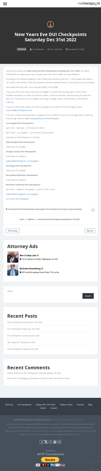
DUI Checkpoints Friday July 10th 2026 (23, 329)
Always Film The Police (45, 404)
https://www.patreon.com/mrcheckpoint (42, 118)
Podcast (80, 404)
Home (22, 219)
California (22, 49)
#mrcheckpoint (52, 209)
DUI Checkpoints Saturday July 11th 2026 (24, 322)
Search (10, 291)
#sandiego (77, 209)
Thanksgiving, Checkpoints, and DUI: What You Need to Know (43, 378)
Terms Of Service (76, 420)
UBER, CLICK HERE (50, 87)
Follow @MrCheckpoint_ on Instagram (22, 161)
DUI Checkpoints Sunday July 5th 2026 (23, 335)
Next (90, 231)
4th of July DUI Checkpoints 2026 (21, 342)
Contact (53, 408)
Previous (12, 231)
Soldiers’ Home (66, 404)
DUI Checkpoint (22, 199)
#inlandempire (29, 209)
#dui (21, 209)
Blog (90, 404)
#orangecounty (65, 209)
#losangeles (41, 209)
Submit (43, 408)
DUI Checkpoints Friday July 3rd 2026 (23, 349)
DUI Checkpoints (24, 404)
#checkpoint (13, 209)
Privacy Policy (61, 420)
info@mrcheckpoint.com (21, 110)
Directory (9, 404)
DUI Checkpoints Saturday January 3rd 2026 (42, 373)
